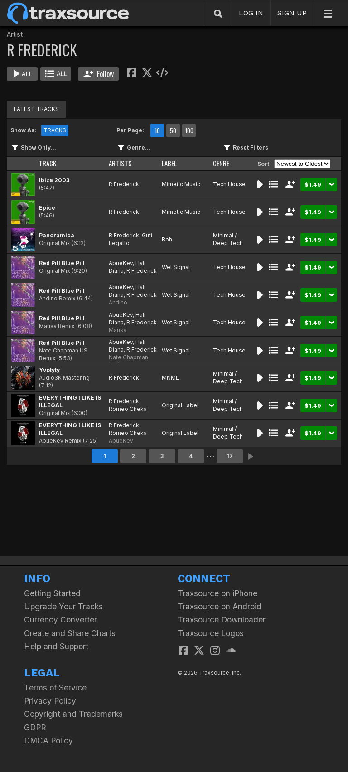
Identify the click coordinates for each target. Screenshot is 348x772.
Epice (47, 207)
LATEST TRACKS (36, 109)
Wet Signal (176, 267)
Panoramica (56, 235)
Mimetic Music (181, 184)
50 (173, 130)
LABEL (169, 163)
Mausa (117, 330)
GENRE (221, 163)
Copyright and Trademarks (73, 714)
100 (189, 130)
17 (230, 456)
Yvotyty (49, 370)
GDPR (35, 727)
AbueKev (121, 263)
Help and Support (56, 646)
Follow (98, 73)
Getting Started (52, 593)
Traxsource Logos (211, 633)
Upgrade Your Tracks (63, 606)
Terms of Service (55, 687)
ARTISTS (120, 163)
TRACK (47, 163)
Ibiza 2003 (54, 180)
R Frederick (124, 184)
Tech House (229, 184)
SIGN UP (292, 13)
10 (157, 130)
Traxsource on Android (219, 606)
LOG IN (251, 13)
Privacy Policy (50, 700)
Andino (118, 302)
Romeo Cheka (128, 408)
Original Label (180, 405)
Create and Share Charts (70, 633)
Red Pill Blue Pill (62, 263)
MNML (170, 377)
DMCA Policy (48, 740)
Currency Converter (60, 619)
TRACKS (55, 130)
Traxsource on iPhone (217, 593)
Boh (167, 239)
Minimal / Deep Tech (228, 239)
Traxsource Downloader (222, 619)
